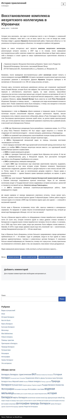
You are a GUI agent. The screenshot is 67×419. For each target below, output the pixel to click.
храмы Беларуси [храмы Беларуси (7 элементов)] (56, 404)
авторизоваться (40, 273)
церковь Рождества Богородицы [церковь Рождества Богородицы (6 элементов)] (28, 406)
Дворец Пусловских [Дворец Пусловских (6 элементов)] (46, 378)
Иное (3, 314)
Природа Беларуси (7, 347)
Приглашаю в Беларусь (9, 343)
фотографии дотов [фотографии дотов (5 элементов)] (47, 400)
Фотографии (5, 357)
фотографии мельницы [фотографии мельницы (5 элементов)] (58, 400)
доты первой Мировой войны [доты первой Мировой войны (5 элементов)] (39, 393)
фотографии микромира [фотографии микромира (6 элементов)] (8, 404)
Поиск (3, 295)
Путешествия (6, 350)
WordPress (18, 417)
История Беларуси (7, 317)
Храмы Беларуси (7, 360)
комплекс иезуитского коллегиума (50, 257)
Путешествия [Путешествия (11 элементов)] (16, 385)
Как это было (5, 320)
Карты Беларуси (7, 324)
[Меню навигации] (63, 4)
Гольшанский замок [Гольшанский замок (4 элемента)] (14, 378)
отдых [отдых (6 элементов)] (3, 400)
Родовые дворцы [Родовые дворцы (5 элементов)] (26, 385)
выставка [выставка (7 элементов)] (17, 393)
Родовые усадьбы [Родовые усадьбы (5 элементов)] (36, 385)
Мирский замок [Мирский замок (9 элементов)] (17, 381)
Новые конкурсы (7, 337)
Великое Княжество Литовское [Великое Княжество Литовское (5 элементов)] (45, 374)
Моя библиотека (7, 333)
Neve (3, 417)
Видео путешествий (8, 310)
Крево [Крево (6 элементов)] (54, 378)
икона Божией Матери (29, 257)
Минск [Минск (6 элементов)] (10, 381)
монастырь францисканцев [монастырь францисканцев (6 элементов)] (49, 397)
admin (7, 28)
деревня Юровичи (14, 257)
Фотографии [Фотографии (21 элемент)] (7, 389)
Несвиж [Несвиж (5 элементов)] (26, 381)
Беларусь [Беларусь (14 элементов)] (5, 374)
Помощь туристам (7, 340)
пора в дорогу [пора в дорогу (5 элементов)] (20, 400)
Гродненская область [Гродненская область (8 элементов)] (33, 378)
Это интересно (6, 363)
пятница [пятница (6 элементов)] (39, 400)
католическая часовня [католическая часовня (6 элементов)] (34, 397)
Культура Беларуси (8, 327)
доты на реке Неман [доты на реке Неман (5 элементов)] (25, 393)
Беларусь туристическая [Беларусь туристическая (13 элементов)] (20, 374)
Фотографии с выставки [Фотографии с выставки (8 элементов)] (36, 389)
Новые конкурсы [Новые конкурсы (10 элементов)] (34, 381)
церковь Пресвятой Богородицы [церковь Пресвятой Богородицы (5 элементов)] (9, 406)
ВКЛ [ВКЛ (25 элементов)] (34, 374)
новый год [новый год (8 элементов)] (61, 397)
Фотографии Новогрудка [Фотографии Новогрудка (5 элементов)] (21, 389)
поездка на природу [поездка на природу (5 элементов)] (10, 400)
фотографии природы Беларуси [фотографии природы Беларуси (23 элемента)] (33, 403)
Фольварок (5, 353)
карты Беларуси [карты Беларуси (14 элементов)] (20, 397)
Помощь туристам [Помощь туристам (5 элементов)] (46, 381)
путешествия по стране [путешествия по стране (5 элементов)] (30, 400)
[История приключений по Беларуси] (13, 4)
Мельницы (5, 330)
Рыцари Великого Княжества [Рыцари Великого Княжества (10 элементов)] (53, 385)
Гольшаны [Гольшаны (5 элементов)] (22, 378)
